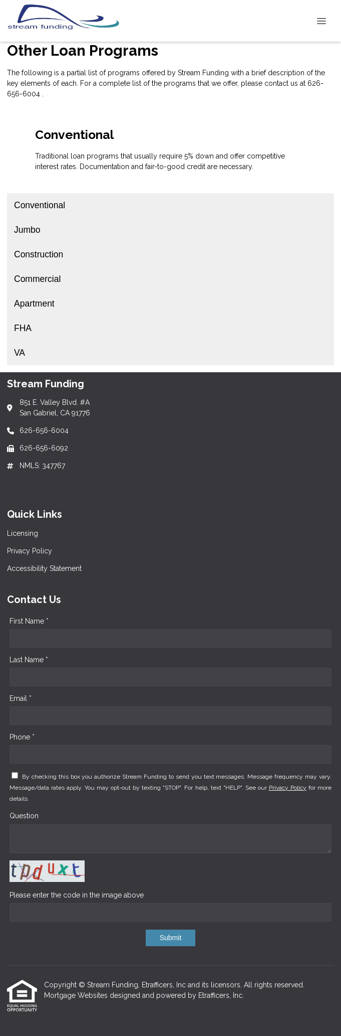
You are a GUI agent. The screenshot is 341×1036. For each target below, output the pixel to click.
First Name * (29, 621)
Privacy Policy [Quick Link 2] (29, 551)
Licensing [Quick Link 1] (22, 533)
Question (24, 816)
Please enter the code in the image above (77, 895)
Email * (21, 698)
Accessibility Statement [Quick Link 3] (44, 568)
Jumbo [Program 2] (27, 230)
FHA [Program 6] (23, 328)
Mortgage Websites (77, 995)
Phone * (22, 737)
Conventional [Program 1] (39, 205)
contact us (281, 83)
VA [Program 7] (19, 353)
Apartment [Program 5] (34, 304)
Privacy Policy (287, 787)
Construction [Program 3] (38, 254)
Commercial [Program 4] (37, 279)
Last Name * (29, 660)
